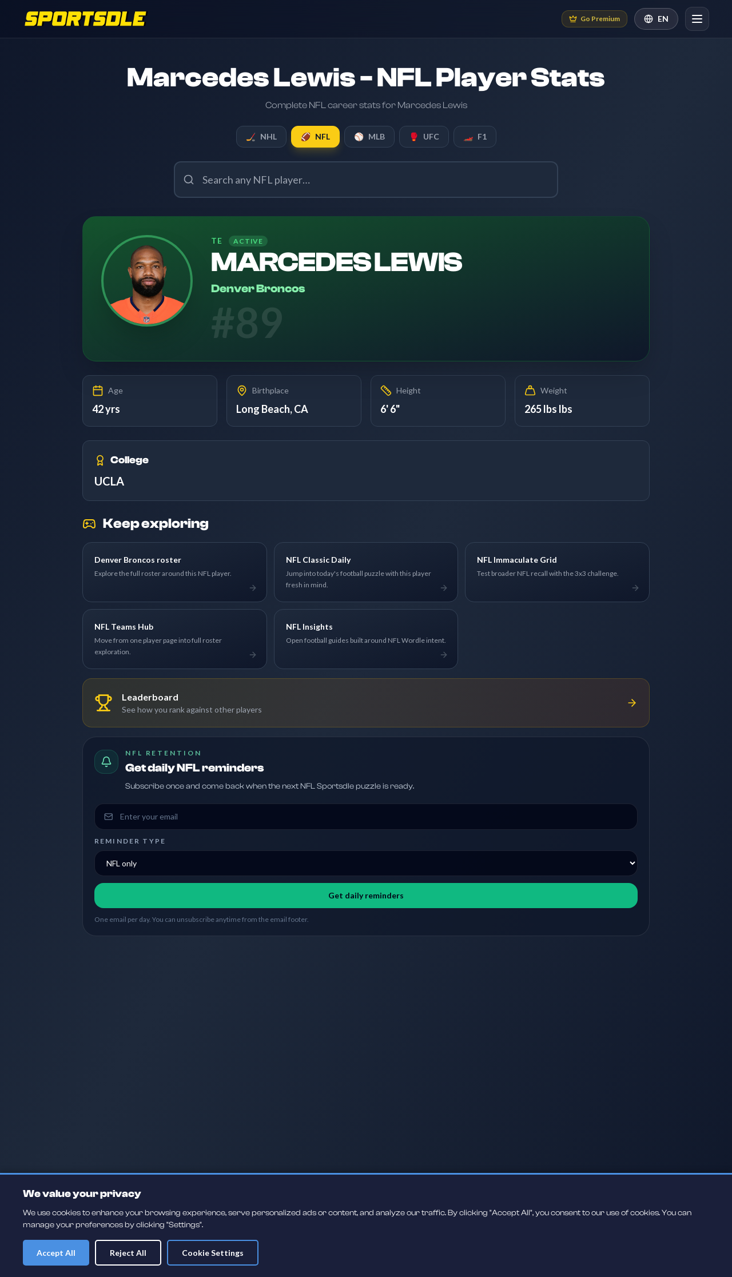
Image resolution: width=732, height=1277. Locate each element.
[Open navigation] (697, 19)
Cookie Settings (213, 1253)
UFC (424, 136)
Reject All (128, 1253)
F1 (475, 136)
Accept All (56, 1253)
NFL (315, 136)
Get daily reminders (366, 895)
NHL (261, 136)
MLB (369, 136)
